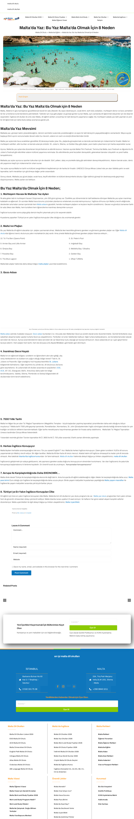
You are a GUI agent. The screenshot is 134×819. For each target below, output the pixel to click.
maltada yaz (83, 89)
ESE (58, 368)
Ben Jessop (20, 513)
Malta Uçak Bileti (72, 502)
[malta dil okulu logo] (66, 665)
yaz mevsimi (102, 89)
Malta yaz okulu (100, 496)
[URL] (61, 559)
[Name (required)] (61, 547)
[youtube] (68, 686)
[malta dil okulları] (13, 9)
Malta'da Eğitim (49, 89)
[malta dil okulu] (12, 3)
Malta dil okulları (66, 456)
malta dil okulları (120, 456)
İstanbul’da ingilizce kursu (29, 456)
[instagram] (63, 686)
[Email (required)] (61, 553)
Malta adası (41, 204)
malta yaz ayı (68, 89)
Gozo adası (37, 334)
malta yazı (76, 89)
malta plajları (43, 264)
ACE (2, 371)
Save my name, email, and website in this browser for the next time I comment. (46, 567)
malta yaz (61, 89)
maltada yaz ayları (92, 89)
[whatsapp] (74, 686)
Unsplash (28, 513)
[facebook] (58, 686)
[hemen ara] (28, 689)
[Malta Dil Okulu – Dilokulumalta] (11, 17)
